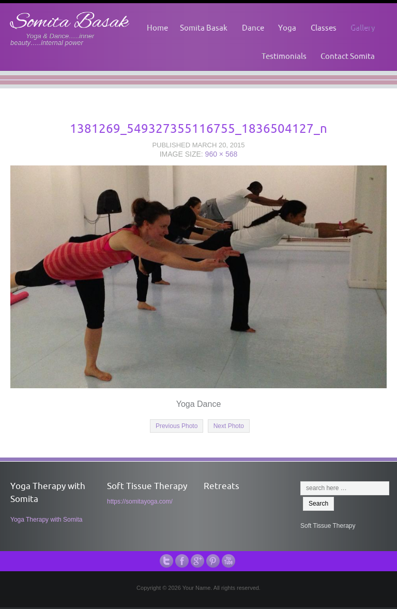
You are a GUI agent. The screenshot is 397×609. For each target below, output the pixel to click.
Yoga (287, 27)
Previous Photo (176, 426)
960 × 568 (221, 154)
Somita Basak (69, 22)
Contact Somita (347, 56)
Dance (253, 27)
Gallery (362, 27)
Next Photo (228, 426)
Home (157, 27)
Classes (324, 27)
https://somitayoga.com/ (140, 501)
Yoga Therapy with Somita (46, 519)
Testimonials (284, 56)
